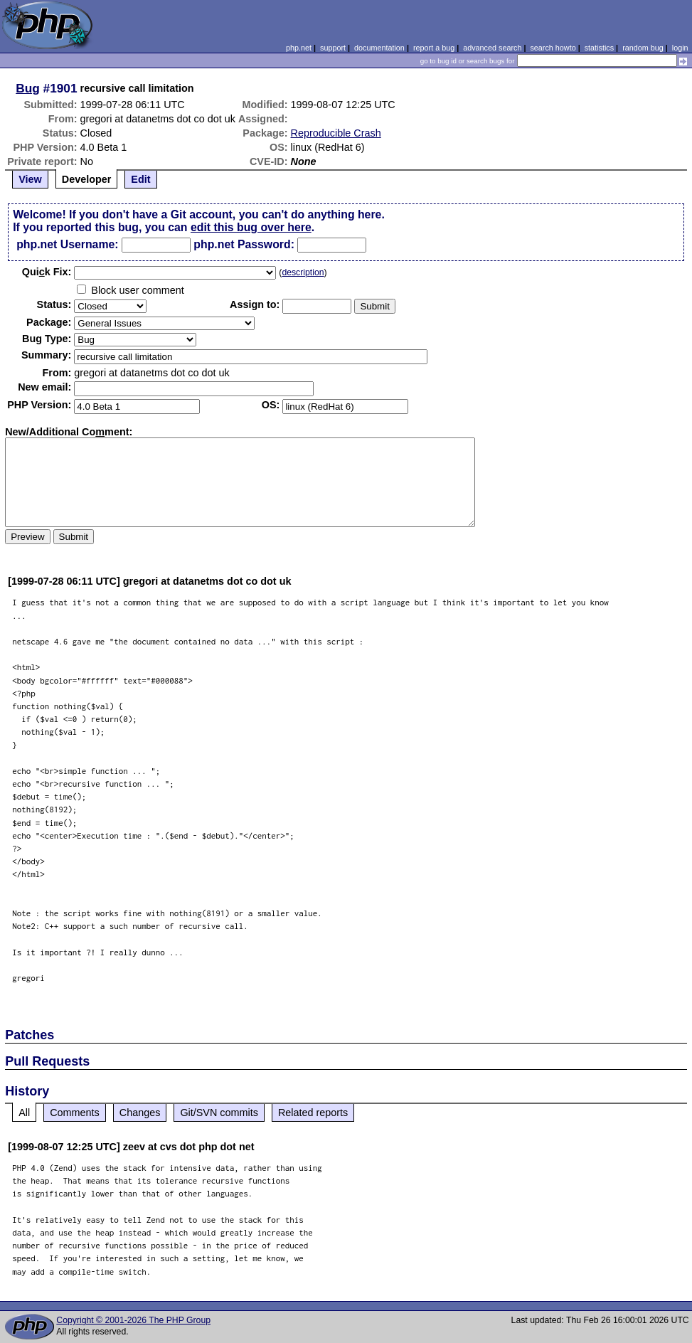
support (333, 47)
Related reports (313, 1112)
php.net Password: (243, 244)
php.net (299, 47)
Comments (75, 1112)
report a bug (433, 47)
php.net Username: (67, 244)
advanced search (492, 47)
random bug (643, 47)
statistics (599, 47)
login (680, 47)
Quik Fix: (47, 271)
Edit (140, 179)
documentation (379, 47)
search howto (552, 47)
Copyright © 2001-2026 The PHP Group (133, 1320)
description (303, 272)
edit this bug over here (251, 227)
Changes (140, 1112)
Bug (28, 88)
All (24, 1112)
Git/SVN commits (219, 1112)
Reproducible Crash (336, 133)
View (30, 179)
